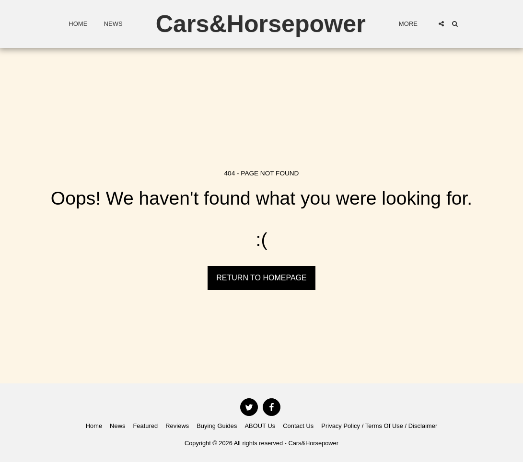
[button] (441, 24)
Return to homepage (261, 278)
